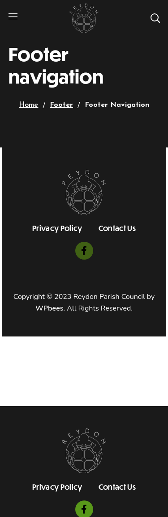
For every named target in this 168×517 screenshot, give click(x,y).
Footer (61, 105)
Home (28, 105)
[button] (155, 18)
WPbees (49, 308)
